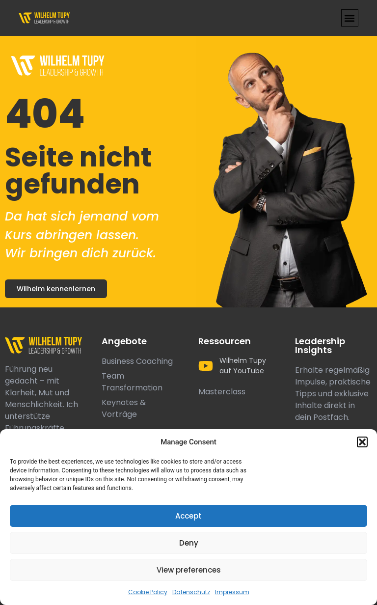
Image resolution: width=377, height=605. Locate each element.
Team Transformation (132, 381)
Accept (188, 516)
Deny (188, 543)
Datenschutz (191, 592)
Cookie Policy (147, 592)
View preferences (189, 570)
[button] (362, 442)
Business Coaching (137, 361)
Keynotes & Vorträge (124, 408)
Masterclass (221, 391)
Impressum (232, 592)
